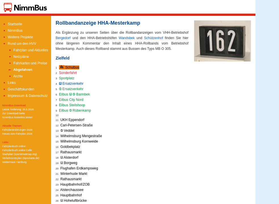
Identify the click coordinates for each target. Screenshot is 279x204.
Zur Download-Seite (13, 113)
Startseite (12, 24)
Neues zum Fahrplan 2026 (17, 133)
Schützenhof (153, 38)
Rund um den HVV (19, 44)
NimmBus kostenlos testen (17, 117)
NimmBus (12, 31)
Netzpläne (18, 57)
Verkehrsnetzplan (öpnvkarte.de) (20, 158)
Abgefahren (20, 70)
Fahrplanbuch (14, 146)
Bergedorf (63, 38)
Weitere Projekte (17, 37)
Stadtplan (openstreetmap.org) (19, 154)
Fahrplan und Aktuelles (28, 50)
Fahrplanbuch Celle (17, 150)
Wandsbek (127, 38)
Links (9, 83)
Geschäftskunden (18, 89)
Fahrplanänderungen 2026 (17, 129)
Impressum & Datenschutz (25, 96)
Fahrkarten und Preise (27, 63)
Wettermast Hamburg (14, 162)
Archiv (15, 76)
